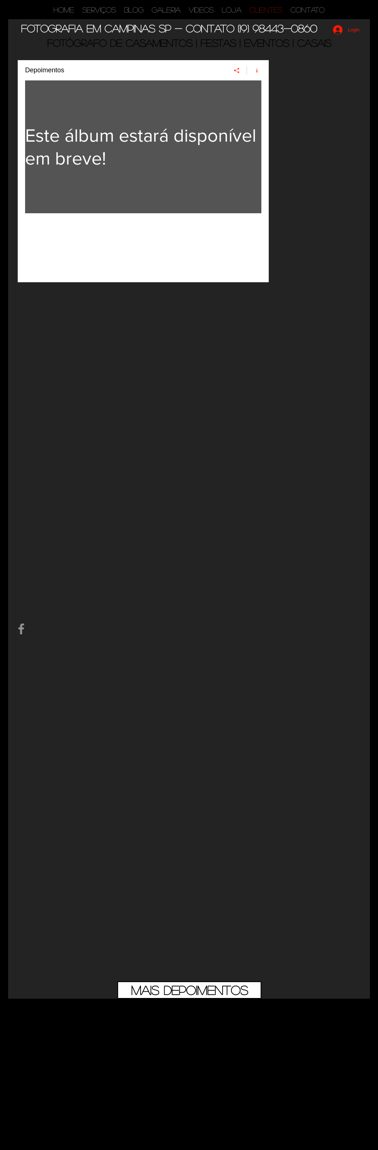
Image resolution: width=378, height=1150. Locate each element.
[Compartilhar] (237, 70)
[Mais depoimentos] (189, 990)
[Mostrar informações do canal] (254, 70)
